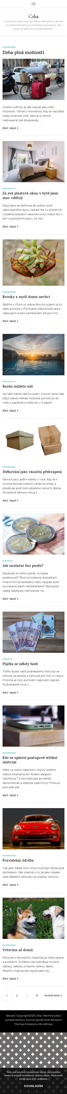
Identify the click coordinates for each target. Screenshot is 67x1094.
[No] (62, 1081)
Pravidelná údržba (18, 861)
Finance (8, 561)
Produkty (9, 188)
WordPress (45, 1024)
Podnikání (9, 47)
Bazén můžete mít (18, 387)
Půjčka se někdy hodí (20, 664)
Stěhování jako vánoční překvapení (32, 472)
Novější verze (53, 996)
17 (38, 994)
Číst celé (10, 128)
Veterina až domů (18, 950)
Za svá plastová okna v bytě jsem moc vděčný (30, 196)
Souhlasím (33, 1086)
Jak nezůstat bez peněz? (23, 566)
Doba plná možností (23, 53)
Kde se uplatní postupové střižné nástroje (30, 760)
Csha (34, 16)
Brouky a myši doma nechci (26, 297)
